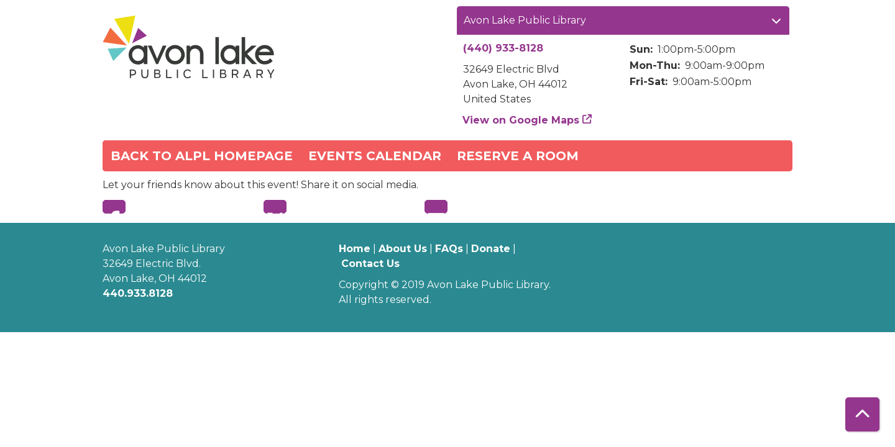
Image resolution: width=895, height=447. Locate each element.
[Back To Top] (862, 414)
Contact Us (370, 263)
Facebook (114, 207)
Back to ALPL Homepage (202, 155)
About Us (403, 249)
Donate (490, 249)
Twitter (275, 207)
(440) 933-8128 (503, 48)
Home (354, 249)
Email (436, 207)
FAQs (449, 249)
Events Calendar (374, 155)
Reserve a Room (518, 155)
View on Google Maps (521, 120)
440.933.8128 (138, 293)
